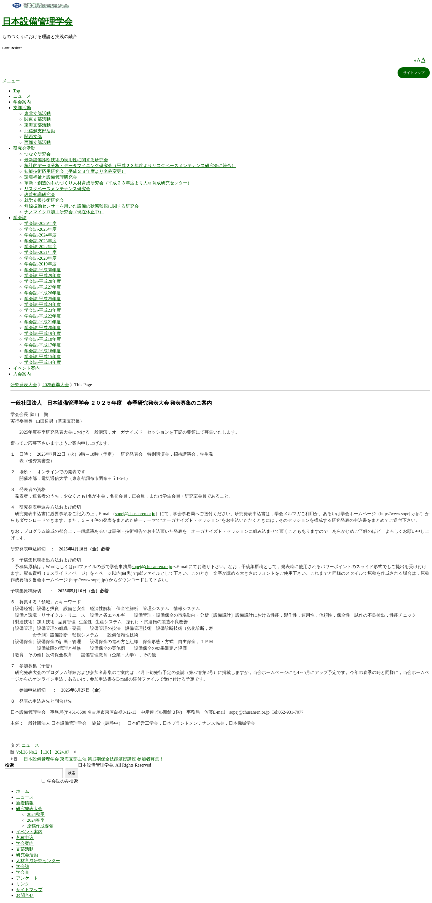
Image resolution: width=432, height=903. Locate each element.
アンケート (27, 878)
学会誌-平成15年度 (42, 356)
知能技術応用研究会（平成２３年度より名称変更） (75, 171)
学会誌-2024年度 (40, 235)
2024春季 (36, 820)
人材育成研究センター (38, 860)
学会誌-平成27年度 (42, 287)
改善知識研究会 (39, 194)
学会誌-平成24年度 (42, 304)
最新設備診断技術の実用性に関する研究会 (66, 159)
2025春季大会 (55, 384)
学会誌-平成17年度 (42, 345)
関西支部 (33, 136)
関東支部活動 (37, 119)
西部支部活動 (37, 142)
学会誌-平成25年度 (42, 298)
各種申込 (25, 837)
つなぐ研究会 (37, 154)
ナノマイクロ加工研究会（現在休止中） (64, 211)
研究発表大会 (23, 384)
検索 (9, 765)
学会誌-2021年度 (40, 252)
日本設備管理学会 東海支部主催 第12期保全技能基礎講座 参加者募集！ (91, 759)
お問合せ (25, 895)
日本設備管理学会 (37, 21)
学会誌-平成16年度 (42, 350)
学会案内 (22, 102)
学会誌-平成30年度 (42, 269)
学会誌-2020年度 (40, 258)
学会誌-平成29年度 (42, 275)
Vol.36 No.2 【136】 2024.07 (42, 752)
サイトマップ (414, 73)
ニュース (22, 96)
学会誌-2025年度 (40, 229)
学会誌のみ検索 (62, 781)
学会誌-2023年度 (40, 240)
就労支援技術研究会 (44, 200)
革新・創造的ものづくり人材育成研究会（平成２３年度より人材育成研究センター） (108, 183)
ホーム (22, 791)
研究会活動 (24, 148)
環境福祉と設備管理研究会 (50, 177)
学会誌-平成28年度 (42, 281)
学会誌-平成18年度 (42, 339)
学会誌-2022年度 (40, 246)
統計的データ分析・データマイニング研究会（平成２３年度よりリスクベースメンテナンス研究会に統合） (130, 165)
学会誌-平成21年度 (42, 321)
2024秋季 (36, 814)
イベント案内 (26, 368)
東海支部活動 (37, 125)
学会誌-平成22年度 (42, 316)
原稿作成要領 (40, 826)
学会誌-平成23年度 (42, 310)
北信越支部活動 (39, 130)
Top (16, 90)
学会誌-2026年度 (40, 223)
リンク (22, 884)
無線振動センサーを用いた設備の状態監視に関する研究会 (81, 206)
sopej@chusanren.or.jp (135, 513)
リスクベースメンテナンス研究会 (57, 188)
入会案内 (22, 374)
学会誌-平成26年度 (42, 293)
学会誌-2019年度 (40, 264)
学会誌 (19, 217)
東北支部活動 (37, 113)
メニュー (11, 81)
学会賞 (22, 872)
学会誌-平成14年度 (42, 362)
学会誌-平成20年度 (42, 327)
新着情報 (25, 802)
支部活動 (22, 107)
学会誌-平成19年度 (42, 333)
